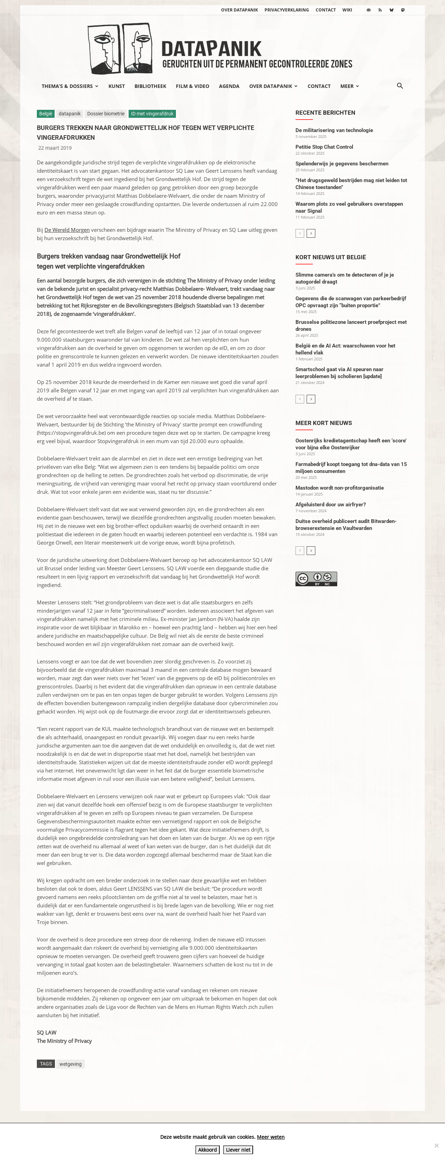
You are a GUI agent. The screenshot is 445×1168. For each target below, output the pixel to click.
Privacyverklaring (287, 10)
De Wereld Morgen (67, 229)
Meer (349, 86)
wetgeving (70, 1064)
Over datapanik (239, 10)
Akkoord (207, 1149)
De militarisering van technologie (334, 130)
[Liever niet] (436, 1145)
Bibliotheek (150, 86)
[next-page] (311, 233)
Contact (326, 10)
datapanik (70, 113)
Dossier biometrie (105, 113)
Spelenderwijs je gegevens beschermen (342, 164)
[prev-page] (300, 233)
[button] (399, 86)
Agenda (229, 86)
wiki (347, 10)
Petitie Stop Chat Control (324, 147)
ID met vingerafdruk (152, 113)
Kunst (116, 86)
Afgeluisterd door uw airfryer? (331, 504)
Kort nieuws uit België (331, 257)
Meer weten (271, 1137)
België (45, 113)
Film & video (192, 86)
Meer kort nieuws (324, 422)
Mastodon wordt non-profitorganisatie (340, 488)
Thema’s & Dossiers (70, 86)
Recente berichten (325, 112)
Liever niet (238, 1149)
